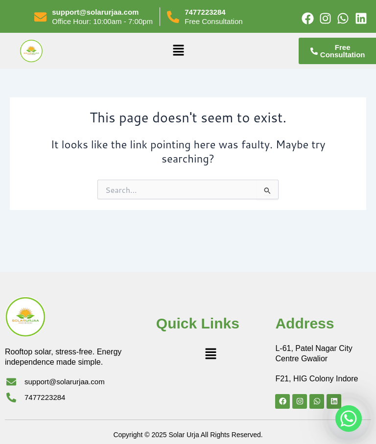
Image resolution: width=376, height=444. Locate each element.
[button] (178, 50)
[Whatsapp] (348, 418)
